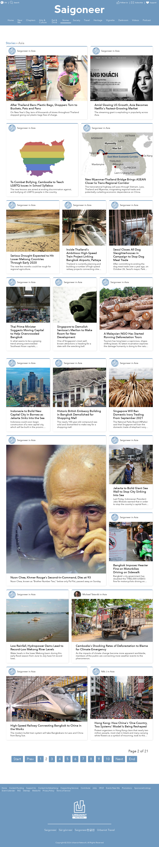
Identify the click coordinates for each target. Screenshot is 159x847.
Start (17, 759)
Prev (30, 759)
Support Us (31, 788)
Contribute (85, 788)
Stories (11, 43)
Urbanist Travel (106, 830)
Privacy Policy (48, 790)
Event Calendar (8, 790)
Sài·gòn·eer (65, 830)
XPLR (101, 788)
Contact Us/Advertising (48, 788)
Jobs (95, 788)
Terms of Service (63, 790)
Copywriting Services (69, 788)
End (132, 759)
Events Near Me (113, 788)
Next (119, 759)
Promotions (127, 788)
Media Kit (36, 790)
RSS (19, 790)
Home (4, 788)
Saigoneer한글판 (85, 830)
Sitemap (26, 790)
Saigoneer (50, 830)
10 (108, 759)
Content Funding (16, 788)
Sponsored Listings (142, 788)
